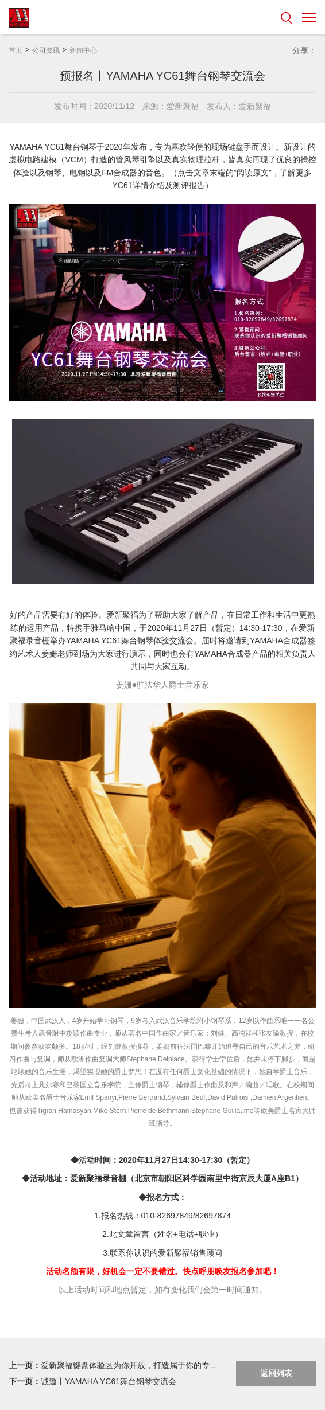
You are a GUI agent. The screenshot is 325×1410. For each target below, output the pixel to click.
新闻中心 (83, 50)
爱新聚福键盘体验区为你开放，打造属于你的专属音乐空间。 (130, 1365)
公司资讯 (46, 50)
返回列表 (276, 1373)
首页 (15, 50)
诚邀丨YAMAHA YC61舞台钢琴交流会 (108, 1381)
